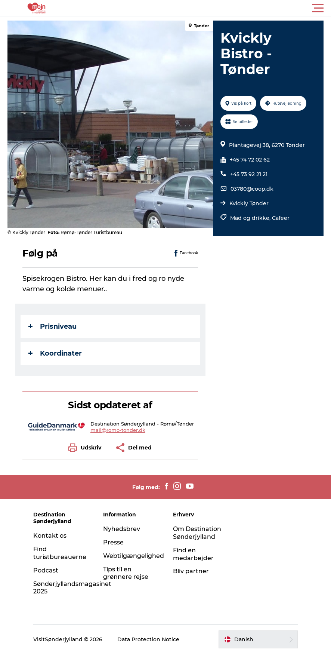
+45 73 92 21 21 (248, 174)
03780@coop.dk (252, 188)
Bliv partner (191, 571)
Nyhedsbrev (121, 528)
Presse (113, 542)
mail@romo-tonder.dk (117, 430)
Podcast (45, 570)
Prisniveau (52, 326)
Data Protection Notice (148, 639)
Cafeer (281, 218)
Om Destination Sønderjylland (197, 532)
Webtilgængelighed (133, 555)
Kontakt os (49, 535)
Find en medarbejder (193, 554)
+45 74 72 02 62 (250, 159)
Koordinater (55, 353)
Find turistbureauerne (59, 553)
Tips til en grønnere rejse (125, 573)
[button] (199, 8)
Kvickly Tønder (249, 203)
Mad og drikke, (251, 218)
